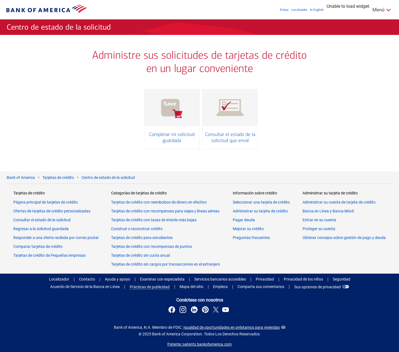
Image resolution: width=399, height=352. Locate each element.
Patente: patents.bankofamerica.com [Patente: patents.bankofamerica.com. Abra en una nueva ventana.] (199, 344)
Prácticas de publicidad (150, 287)
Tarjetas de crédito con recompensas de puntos (151, 246)
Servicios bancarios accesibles (220, 279)
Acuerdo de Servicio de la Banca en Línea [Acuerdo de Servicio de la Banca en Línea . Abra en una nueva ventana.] (85, 287)
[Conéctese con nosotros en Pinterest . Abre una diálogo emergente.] (206, 310)
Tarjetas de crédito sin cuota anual (140, 255)
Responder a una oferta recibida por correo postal (55, 237)
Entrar (284, 10)
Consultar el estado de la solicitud (42, 220)
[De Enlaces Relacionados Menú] (382, 9)
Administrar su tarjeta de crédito (260, 211)
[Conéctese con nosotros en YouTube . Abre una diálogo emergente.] (226, 310)
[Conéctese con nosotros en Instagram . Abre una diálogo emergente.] (184, 310)
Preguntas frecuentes (251, 237)
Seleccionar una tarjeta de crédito (261, 202)
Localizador (299, 10)
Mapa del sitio (191, 287)
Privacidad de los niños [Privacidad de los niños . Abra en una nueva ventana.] (303, 279)
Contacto (87, 279)
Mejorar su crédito (248, 229)
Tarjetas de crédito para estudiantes (142, 237)
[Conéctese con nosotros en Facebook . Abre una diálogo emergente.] (172, 310)
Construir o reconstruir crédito (137, 229)
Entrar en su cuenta (319, 220)
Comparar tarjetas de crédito (38, 246)
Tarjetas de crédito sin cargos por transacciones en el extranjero (165, 264)
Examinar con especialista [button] (162, 279)
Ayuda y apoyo (117, 279)
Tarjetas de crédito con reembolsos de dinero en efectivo (159, 202)
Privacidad (265, 279)
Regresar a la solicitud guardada (41, 229)
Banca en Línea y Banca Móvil (328, 211)
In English (316, 10)
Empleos (220, 287)
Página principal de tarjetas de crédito (45, 202)
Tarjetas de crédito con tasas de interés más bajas (153, 220)
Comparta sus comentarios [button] (260, 287)
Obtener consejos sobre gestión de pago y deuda (344, 237)
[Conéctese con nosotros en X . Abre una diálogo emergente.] (216, 310)
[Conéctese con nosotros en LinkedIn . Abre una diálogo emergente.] (195, 310)
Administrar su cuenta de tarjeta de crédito (339, 202)
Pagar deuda (244, 220)
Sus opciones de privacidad (317, 287)
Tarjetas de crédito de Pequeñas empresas (49, 255)
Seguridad (341, 279)
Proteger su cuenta (319, 229)
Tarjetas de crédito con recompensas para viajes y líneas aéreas (165, 211)
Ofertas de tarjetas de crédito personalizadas (51, 211)
